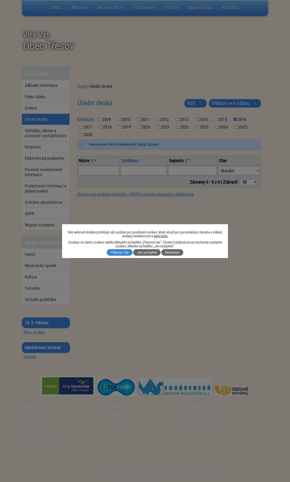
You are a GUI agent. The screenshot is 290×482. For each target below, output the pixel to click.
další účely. (161, 236)
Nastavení (172, 252)
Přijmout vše (120, 252)
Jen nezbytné (147, 252)
